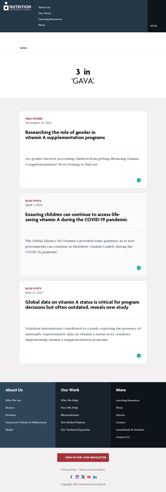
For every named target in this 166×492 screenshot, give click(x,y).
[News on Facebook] (71, 477)
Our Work (45, 13)
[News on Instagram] (77, 477)
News (42, 25)
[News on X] (83, 477)
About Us (44, 7)
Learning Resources (50, 19)
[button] (157, 25)
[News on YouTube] (89, 477)
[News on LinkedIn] (95, 477)
